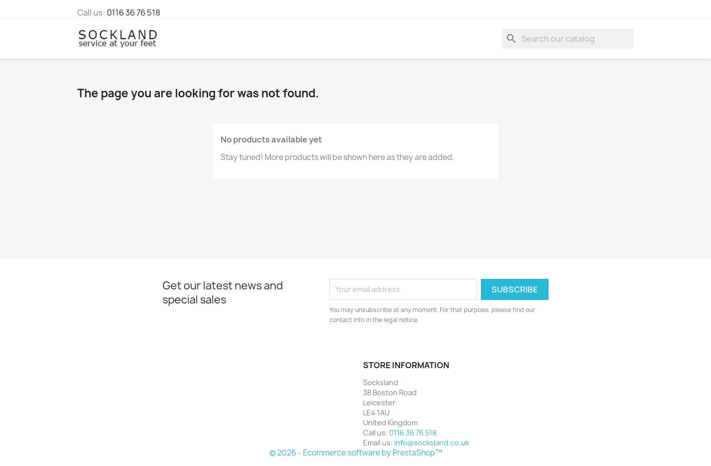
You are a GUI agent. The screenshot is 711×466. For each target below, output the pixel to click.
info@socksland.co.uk (431, 442)
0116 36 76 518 (133, 12)
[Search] (567, 39)
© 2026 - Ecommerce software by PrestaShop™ (355, 452)
